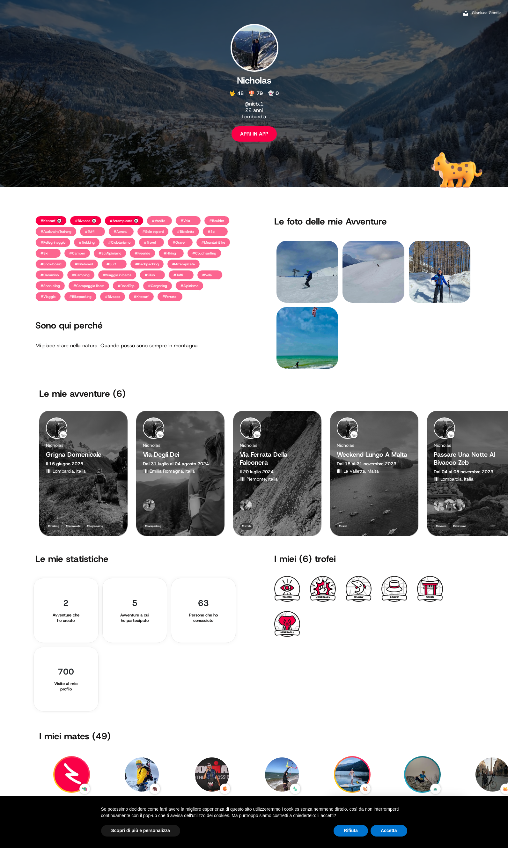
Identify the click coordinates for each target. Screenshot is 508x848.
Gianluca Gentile (487, 12)
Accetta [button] (389, 830)
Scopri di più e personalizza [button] (140, 830)
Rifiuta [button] (351, 830)
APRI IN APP (254, 133)
